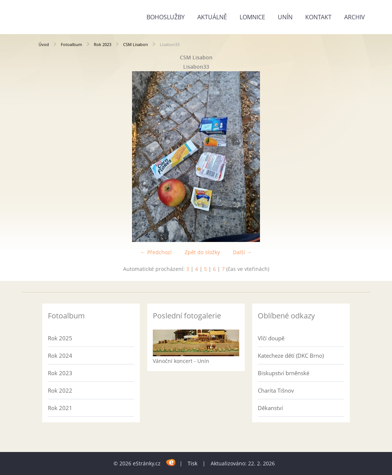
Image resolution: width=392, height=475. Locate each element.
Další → (242, 252)
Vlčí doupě (271, 338)
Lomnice (252, 17)
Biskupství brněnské (283, 373)
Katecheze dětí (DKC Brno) (291, 355)
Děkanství (270, 408)
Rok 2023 (102, 44)
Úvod (44, 44)
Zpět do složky (202, 252)
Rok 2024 (60, 355)
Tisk (192, 463)
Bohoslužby (165, 17)
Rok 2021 (60, 408)
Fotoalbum (71, 44)
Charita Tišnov (276, 390)
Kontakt (318, 17)
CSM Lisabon (135, 44)
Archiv (354, 17)
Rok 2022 (60, 390)
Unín (285, 17)
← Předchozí (156, 252)
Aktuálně (212, 17)
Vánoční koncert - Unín (181, 360)
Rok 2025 (60, 338)
